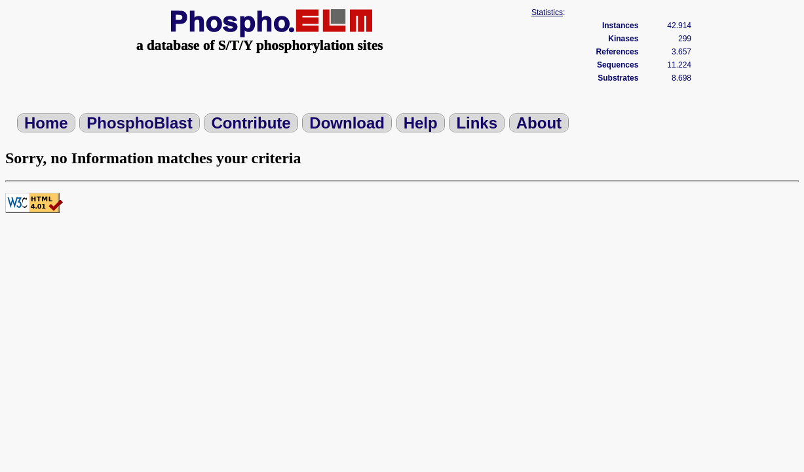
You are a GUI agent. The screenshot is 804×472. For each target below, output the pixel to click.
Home (46, 123)
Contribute (250, 123)
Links (476, 123)
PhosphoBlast (139, 123)
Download (347, 123)
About (539, 123)
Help (421, 123)
